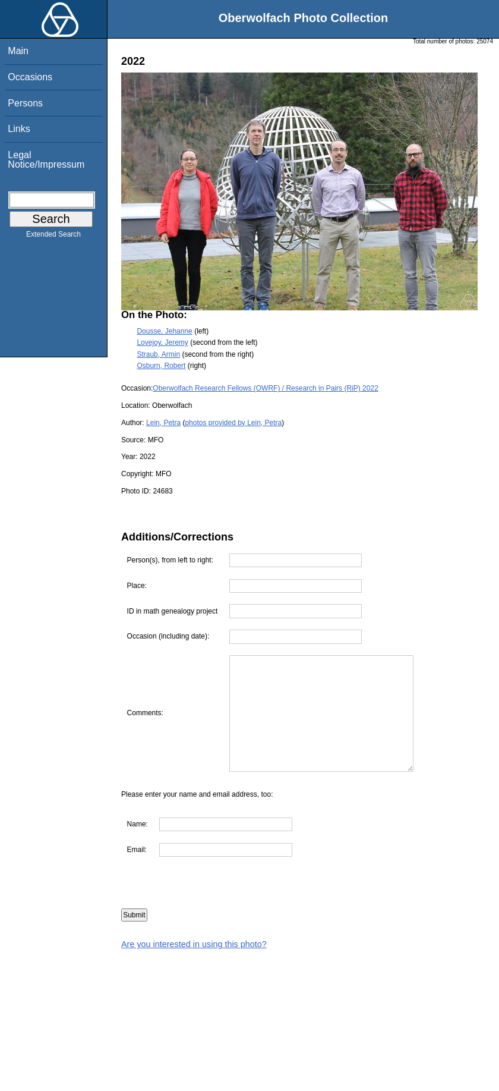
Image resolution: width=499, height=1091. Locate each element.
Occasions (30, 77)
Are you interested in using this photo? (194, 944)
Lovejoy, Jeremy (162, 342)
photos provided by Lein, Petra (233, 423)
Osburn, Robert (161, 365)
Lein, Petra (163, 423)
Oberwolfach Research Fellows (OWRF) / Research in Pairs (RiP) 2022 (265, 388)
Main (18, 51)
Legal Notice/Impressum (46, 159)
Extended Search (53, 236)
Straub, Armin (158, 354)
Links (19, 129)
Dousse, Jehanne (164, 331)
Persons (25, 103)
